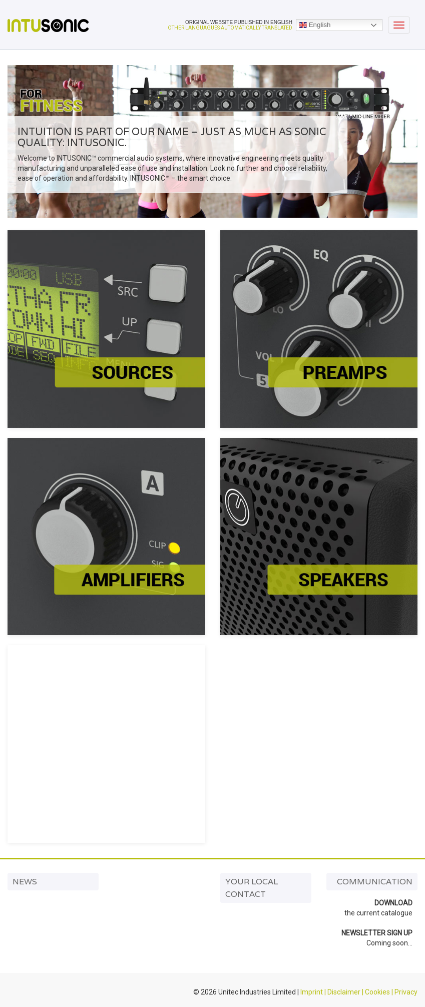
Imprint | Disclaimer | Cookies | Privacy (358, 992)
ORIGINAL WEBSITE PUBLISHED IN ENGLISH (238, 22)
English (314, 25)
